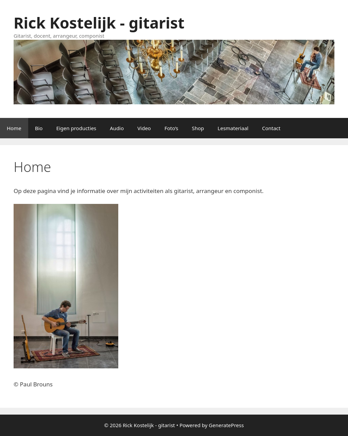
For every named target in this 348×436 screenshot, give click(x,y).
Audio (117, 128)
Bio (39, 128)
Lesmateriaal (233, 128)
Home (14, 128)
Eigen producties (76, 128)
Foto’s (171, 128)
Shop (198, 128)
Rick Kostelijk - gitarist (99, 22)
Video (144, 128)
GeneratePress (226, 425)
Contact (271, 128)
